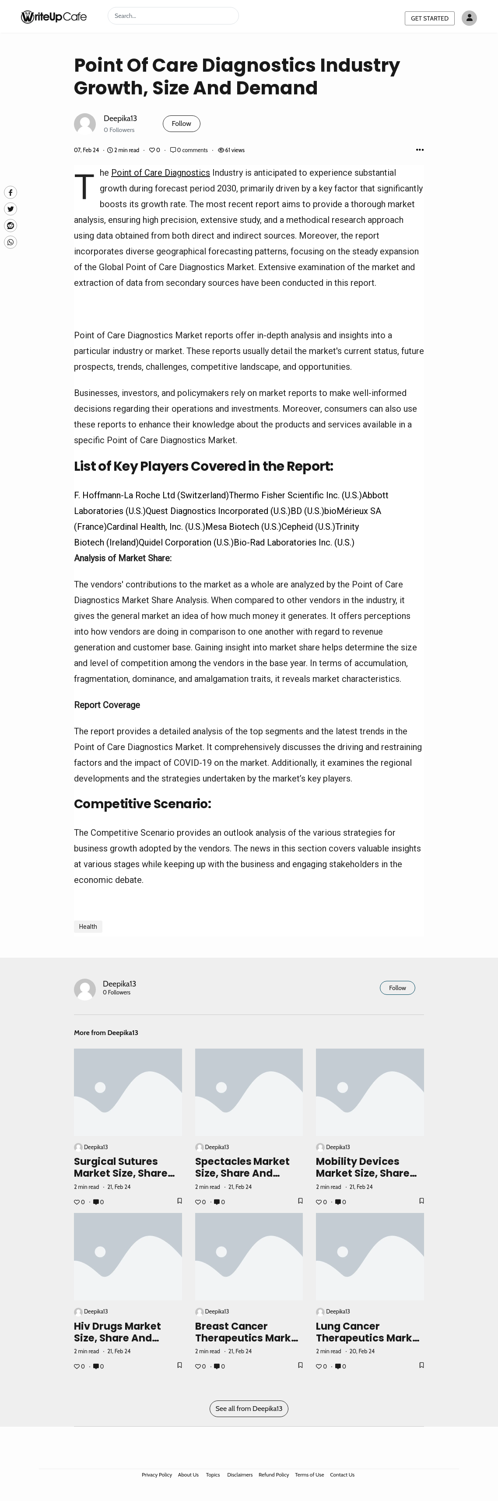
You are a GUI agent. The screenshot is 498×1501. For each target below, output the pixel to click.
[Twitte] (10, 208)
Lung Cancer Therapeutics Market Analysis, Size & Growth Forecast (369, 1344)
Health (88, 926)
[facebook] (10, 192)
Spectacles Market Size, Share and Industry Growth (242, 1173)
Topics (213, 1474)
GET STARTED (430, 18)
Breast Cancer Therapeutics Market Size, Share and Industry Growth (248, 1344)
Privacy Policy (157, 1474)
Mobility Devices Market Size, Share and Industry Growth (368, 1173)
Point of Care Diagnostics (160, 172)
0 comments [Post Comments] (189, 150)
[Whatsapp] (10, 242)
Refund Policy (274, 1474)
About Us (188, 1474)
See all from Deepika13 (248, 1408)
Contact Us (342, 1474)
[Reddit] (10, 225)
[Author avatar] (469, 18)
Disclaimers (240, 1474)
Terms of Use (309, 1474)
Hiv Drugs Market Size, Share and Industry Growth (117, 1338)
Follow (181, 123)
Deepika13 (120, 118)
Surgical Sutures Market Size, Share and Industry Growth (126, 1173)
